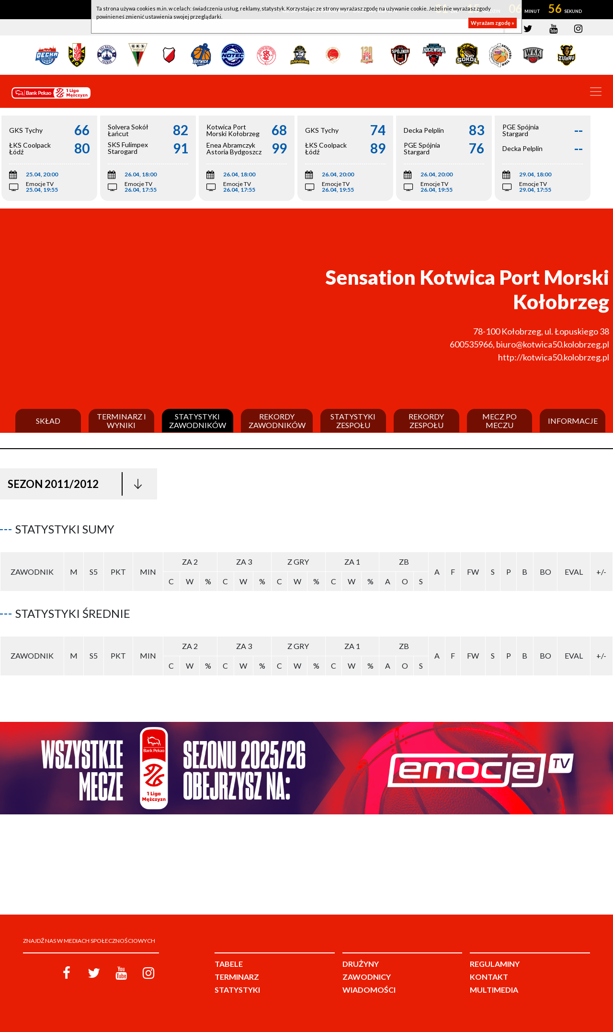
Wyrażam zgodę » (492, 23)
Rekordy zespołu (426, 420)
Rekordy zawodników (277, 420)
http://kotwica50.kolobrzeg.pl (553, 357)
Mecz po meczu (499, 420)
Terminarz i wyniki (121, 420)
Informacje (573, 421)
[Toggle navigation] (595, 91)
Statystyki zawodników (197, 420)
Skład (48, 421)
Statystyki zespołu (352, 420)
